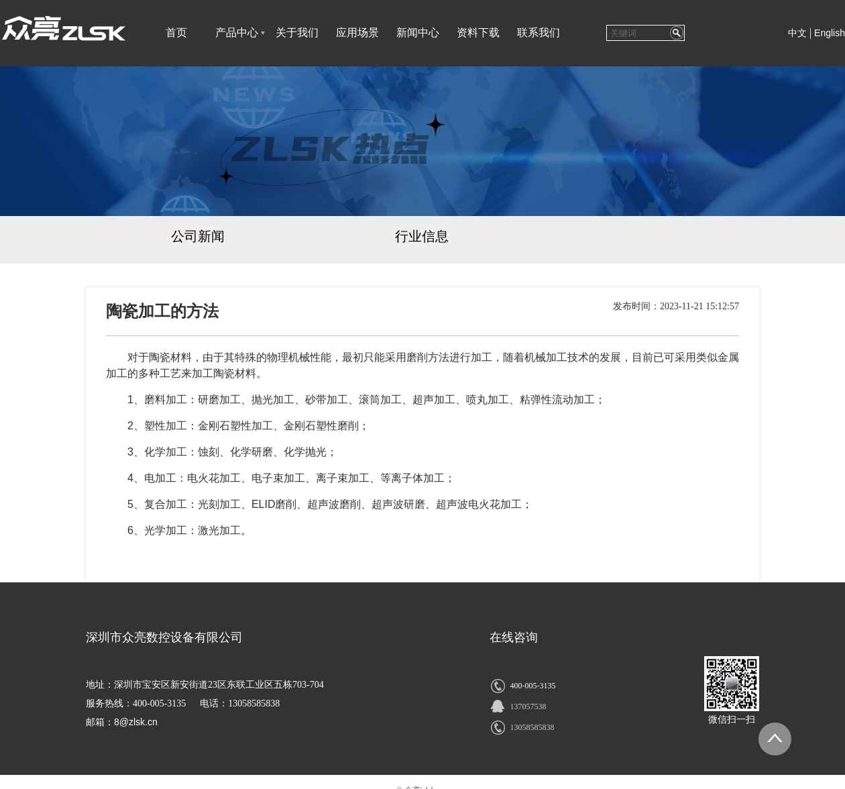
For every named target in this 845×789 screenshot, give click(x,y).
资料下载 (478, 32)
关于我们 (297, 32)
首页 (176, 32)
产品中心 (236, 32)
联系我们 (538, 32)
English (829, 33)
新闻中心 (417, 32)
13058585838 (532, 727)
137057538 (528, 706)
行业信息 (422, 236)
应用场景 (357, 32)
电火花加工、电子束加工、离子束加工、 (283, 478)
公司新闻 (198, 236)
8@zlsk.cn (136, 722)
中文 (797, 33)
